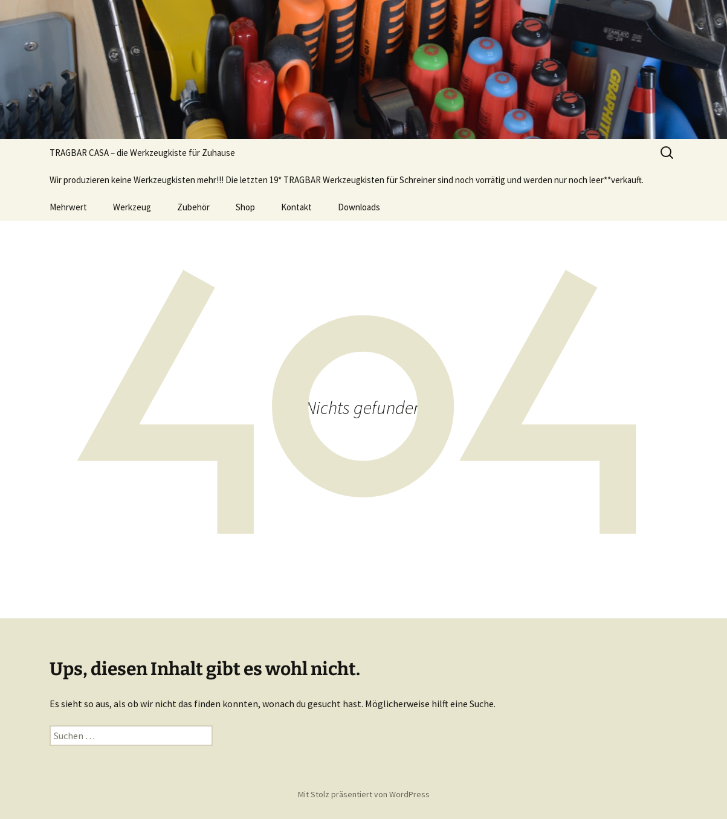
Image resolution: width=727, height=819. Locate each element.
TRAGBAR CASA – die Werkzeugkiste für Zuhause (142, 152)
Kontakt (296, 207)
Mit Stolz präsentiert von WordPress (364, 794)
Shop (245, 207)
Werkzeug (132, 207)
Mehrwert (68, 207)
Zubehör (193, 207)
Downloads (359, 207)
